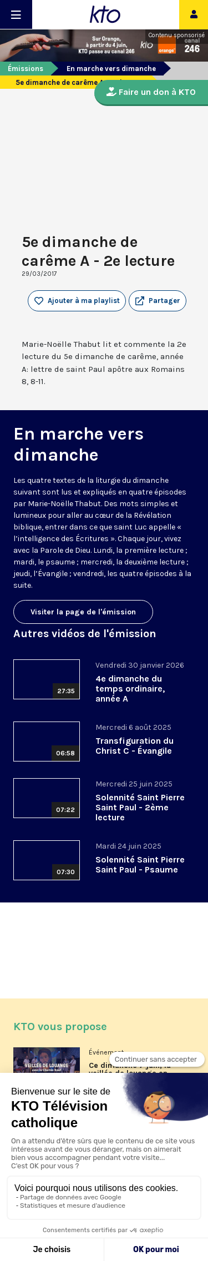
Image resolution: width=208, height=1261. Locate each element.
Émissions (25, 68)
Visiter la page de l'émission (83, 612)
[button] (157, 300)
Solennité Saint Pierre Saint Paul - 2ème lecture (140, 807)
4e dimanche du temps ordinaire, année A (130, 688)
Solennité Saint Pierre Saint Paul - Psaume (140, 864)
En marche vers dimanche (111, 68)
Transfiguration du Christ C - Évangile (134, 745)
